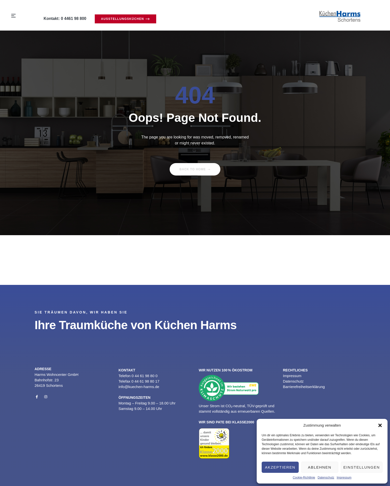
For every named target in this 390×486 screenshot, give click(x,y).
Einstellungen (361, 467)
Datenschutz (326, 477)
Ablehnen (319, 467)
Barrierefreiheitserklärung (304, 387)
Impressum (344, 477)
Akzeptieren (280, 467)
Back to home (195, 169)
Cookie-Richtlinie (304, 477)
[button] (380, 425)
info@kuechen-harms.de (139, 387)
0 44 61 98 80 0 (144, 376)
